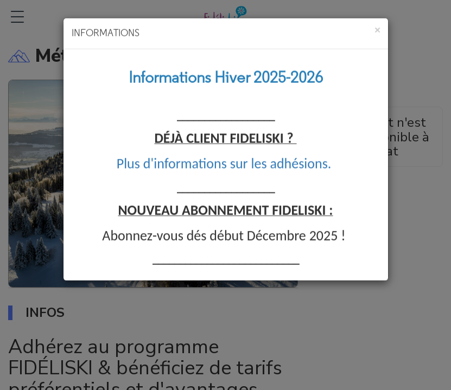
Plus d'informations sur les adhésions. (224, 158)
